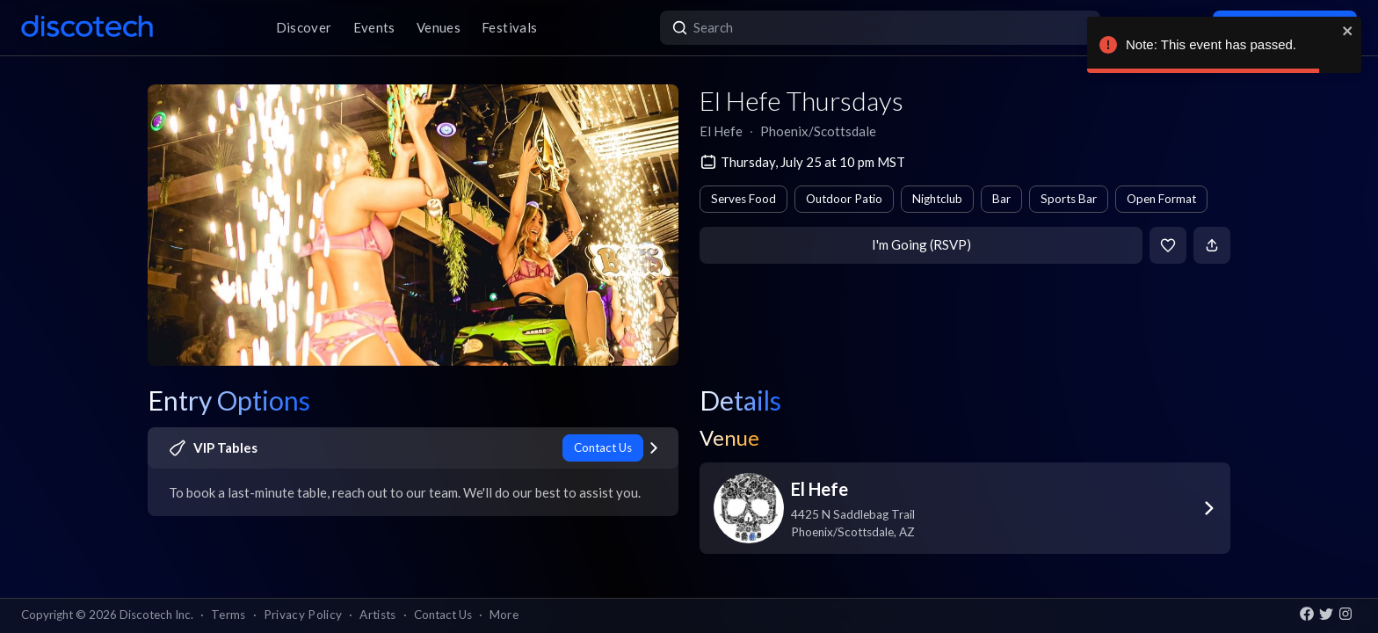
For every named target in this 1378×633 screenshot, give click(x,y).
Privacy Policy (303, 615)
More (504, 615)
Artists (377, 615)
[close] (1348, 31)
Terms (228, 615)
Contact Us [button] (443, 615)
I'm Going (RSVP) (921, 244)
